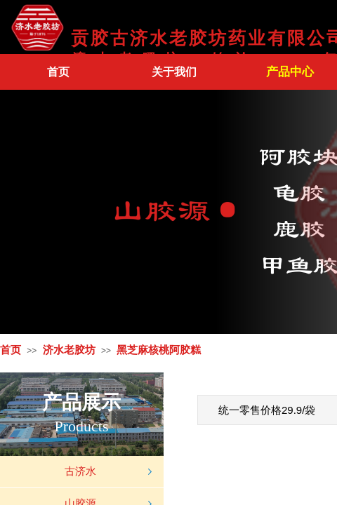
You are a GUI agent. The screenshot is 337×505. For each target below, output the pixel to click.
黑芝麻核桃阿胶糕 (159, 350)
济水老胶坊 (69, 350)
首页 (58, 72)
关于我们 (174, 72)
